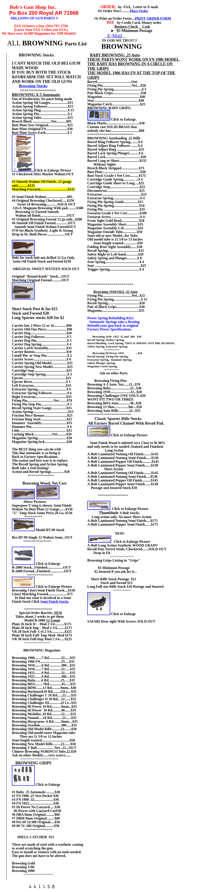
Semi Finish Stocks (54, 601)
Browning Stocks (33, 86)
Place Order (139, 11)
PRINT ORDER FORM (153, 18)
